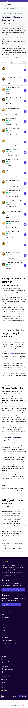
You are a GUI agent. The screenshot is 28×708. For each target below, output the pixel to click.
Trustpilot (5, 672)
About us (3, 646)
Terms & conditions (8, 705)
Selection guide (5, 617)
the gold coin (11, 353)
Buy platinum (4, 630)
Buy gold (9, 13)
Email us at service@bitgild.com (13, 590)
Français (4, 688)
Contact (3, 648)
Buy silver (3, 624)
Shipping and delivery (6, 651)
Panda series (20, 13)
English (4, 682)
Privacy (15, 705)
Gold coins (13, 13)
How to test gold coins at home (8, 643)
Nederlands (5, 679)
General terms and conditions (8, 640)
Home (3, 13)
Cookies (20, 705)
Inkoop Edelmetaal (7, 661)
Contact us (8, 546)
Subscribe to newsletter (11, 605)
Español (4, 690)
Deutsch (4, 685)
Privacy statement (5, 637)
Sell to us (3, 614)
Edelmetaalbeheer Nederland (9, 659)
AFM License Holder (7, 669)
